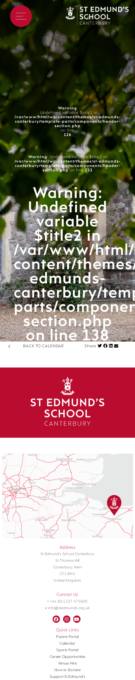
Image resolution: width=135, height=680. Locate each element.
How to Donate (67, 670)
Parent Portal (67, 637)
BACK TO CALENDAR (43, 346)
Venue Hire (67, 663)
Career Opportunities (68, 657)
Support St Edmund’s (67, 677)
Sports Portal (67, 650)
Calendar (67, 644)
